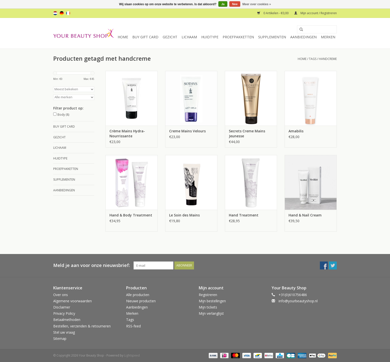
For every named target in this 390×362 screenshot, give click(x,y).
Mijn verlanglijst (211, 313)
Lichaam (189, 37)
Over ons (60, 294)
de (62, 13)
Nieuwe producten (141, 301)
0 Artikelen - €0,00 (273, 13)
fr (68, 13)
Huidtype (209, 37)
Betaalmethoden (66, 319)
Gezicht (170, 37)
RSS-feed (133, 326)
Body (63, 114)
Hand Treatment (243, 215)
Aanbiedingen (303, 37)
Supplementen (272, 37)
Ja (222, 4)
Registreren (208, 294)
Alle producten (137, 294)
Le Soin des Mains (184, 215)
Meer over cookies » (257, 4)
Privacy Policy (64, 313)
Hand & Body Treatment (130, 215)
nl (55, 13)
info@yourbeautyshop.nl (298, 301)
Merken (328, 37)
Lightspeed (132, 355)
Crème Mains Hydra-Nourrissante (127, 133)
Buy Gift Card (145, 37)
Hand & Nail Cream (305, 215)
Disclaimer (61, 307)
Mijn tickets (208, 307)
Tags (312, 59)
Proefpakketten (238, 37)
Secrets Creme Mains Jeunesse (247, 133)
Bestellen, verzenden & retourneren (82, 326)
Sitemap (59, 338)
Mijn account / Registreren (315, 13)
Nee (235, 4)
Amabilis (296, 131)
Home (123, 37)
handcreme (328, 59)
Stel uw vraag (64, 332)
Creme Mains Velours (187, 131)
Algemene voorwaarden (72, 301)
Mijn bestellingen (212, 301)
